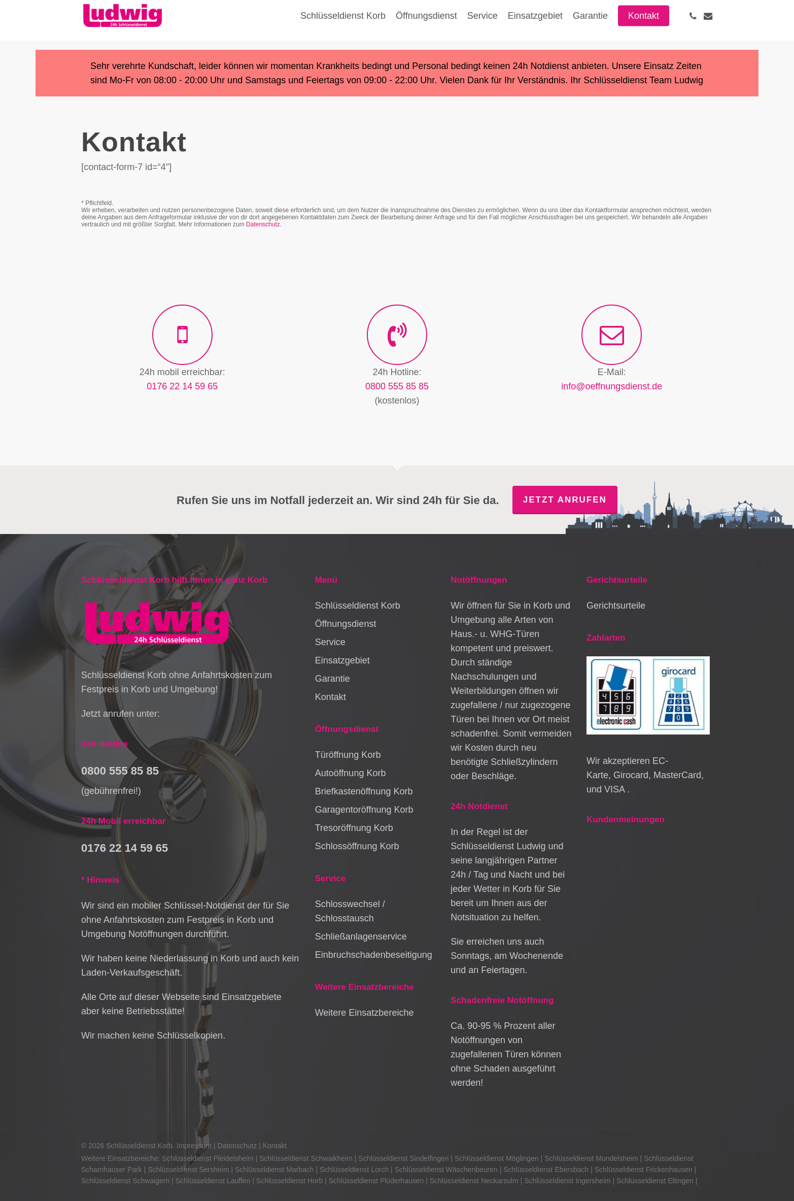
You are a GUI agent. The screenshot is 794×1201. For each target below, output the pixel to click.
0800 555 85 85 (397, 386)
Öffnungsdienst (345, 624)
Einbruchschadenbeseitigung (373, 955)
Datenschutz (263, 224)
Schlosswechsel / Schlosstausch (350, 911)
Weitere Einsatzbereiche (364, 1013)
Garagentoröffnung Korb (364, 810)
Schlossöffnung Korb (357, 846)
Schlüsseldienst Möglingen (497, 1158)
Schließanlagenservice (361, 936)
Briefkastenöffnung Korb (364, 791)
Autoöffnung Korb (350, 773)
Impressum (194, 1146)
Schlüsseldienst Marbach (274, 1169)
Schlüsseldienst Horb (289, 1181)
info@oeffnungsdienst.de (611, 386)
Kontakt (330, 697)
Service (330, 642)
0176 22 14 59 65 (182, 386)
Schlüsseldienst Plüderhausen (376, 1181)
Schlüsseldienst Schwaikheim (306, 1158)
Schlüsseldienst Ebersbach (546, 1169)
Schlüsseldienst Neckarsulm (474, 1181)
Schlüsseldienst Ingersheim (567, 1181)
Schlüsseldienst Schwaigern (125, 1181)
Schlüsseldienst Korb (357, 605)
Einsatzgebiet (342, 660)
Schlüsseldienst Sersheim (188, 1169)
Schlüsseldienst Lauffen (213, 1181)
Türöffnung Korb (348, 755)
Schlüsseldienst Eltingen (655, 1181)
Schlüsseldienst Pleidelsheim (208, 1158)
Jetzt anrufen (565, 500)
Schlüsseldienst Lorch (354, 1169)
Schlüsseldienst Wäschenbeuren (446, 1169)
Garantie (332, 679)
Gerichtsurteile (615, 605)
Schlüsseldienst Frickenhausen (644, 1169)
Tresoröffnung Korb (354, 828)
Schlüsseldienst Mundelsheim (591, 1158)
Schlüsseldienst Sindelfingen (403, 1158)
